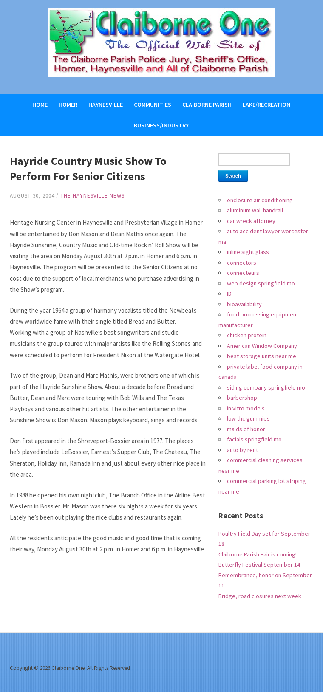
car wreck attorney (251, 221)
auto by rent (242, 450)
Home (40, 104)
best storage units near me (261, 356)
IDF (231, 293)
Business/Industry (161, 125)
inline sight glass (248, 252)
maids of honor (246, 429)
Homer (68, 104)
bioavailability (244, 304)
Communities (152, 104)
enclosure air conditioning (260, 200)
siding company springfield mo (266, 387)
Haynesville (105, 104)
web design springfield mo (261, 283)
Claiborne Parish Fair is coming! (257, 554)
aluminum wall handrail (255, 210)
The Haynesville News (92, 195)
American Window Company (262, 346)
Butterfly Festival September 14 (259, 564)
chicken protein (246, 335)
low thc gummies (248, 418)
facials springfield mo (254, 439)
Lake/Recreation (266, 104)
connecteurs (243, 273)
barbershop (242, 397)
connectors (241, 262)
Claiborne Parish (207, 104)
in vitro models (246, 408)
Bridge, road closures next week (259, 596)
